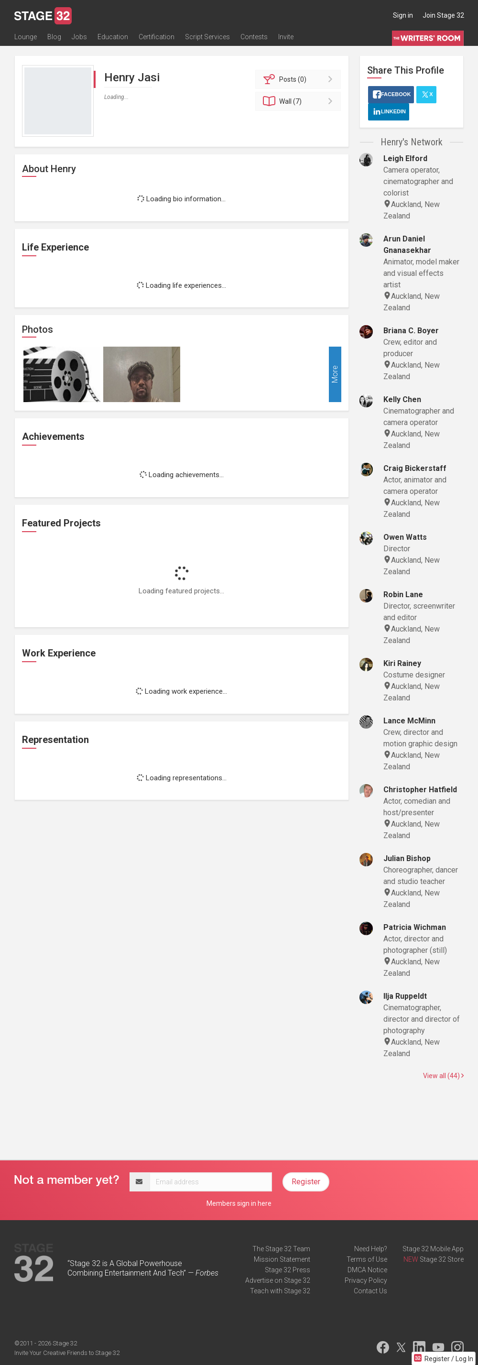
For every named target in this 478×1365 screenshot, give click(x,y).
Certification (156, 37)
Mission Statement (282, 1259)
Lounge (25, 37)
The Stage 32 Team (281, 1249)
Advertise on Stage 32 (277, 1280)
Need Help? (370, 1249)
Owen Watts (405, 537)
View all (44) (443, 1076)
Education (113, 37)
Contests (254, 37)
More (334, 374)
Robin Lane (403, 594)
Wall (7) (299, 101)
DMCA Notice (367, 1270)
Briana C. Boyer (411, 330)
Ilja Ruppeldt (405, 996)
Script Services (207, 37)
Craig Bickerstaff (414, 468)
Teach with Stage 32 (280, 1291)
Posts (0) (299, 79)
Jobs (79, 37)
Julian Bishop (407, 858)
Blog (54, 37)
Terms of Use (367, 1259)
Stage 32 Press (287, 1270)
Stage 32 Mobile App (433, 1249)
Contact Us (370, 1291)
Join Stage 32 (443, 15)
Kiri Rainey (402, 663)
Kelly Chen (402, 399)
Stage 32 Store (442, 1259)
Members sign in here (239, 1203)
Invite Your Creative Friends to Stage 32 (67, 1352)
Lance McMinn (409, 720)
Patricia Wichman (414, 927)
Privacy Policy (366, 1280)
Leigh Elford (405, 158)
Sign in (403, 15)
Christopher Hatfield (420, 789)
